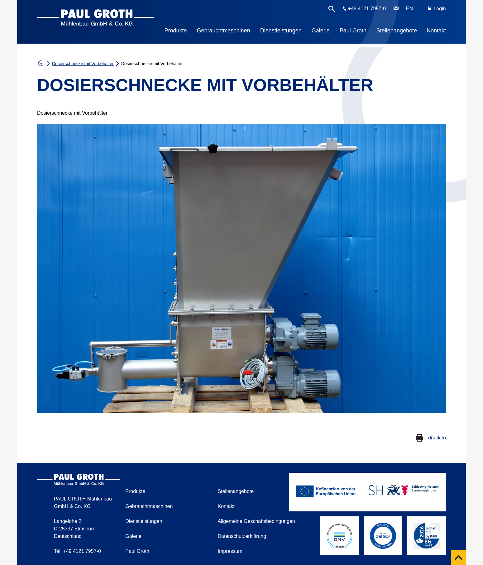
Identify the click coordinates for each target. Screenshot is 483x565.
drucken (437, 437)
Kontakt (436, 30)
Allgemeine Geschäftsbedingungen (256, 521)
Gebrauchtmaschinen (223, 30)
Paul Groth (353, 30)
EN (409, 8)
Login (437, 8)
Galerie (321, 30)
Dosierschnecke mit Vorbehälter (83, 63)
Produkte (176, 30)
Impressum (230, 551)
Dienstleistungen (281, 30)
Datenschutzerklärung (242, 536)
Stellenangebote (396, 30)
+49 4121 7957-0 (367, 8)
